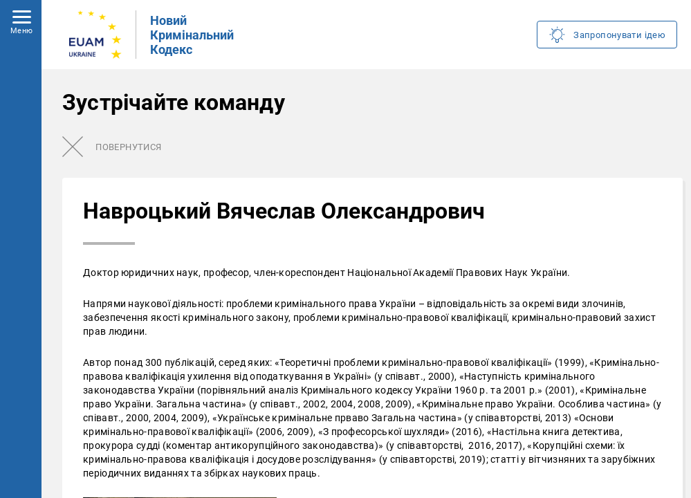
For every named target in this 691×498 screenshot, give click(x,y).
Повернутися (128, 147)
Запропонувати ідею (619, 35)
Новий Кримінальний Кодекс (192, 35)
